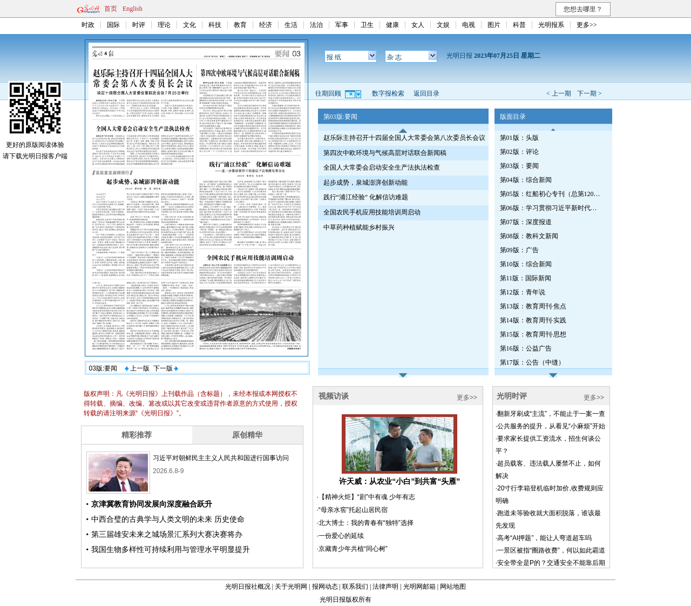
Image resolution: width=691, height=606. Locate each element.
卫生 (367, 25)
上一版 (137, 368)
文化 (189, 25)
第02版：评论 (519, 152)
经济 (265, 25)
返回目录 (426, 93)
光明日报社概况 (247, 586)
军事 (341, 25)
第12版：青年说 (522, 292)
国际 (113, 25)
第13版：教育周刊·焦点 (533, 306)
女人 (417, 25)
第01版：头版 (519, 138)
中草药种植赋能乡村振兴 (359, 227)
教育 (240, 25)
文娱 (443, 25)
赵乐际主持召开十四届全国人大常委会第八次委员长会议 (404, 138)
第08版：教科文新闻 (529, 236)
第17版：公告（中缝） (532, 362)
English (133, 8)
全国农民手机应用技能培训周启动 (372, 212)
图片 (493, 25)
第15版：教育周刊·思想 (533, 334)
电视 (468, 25)
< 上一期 (558, 93)
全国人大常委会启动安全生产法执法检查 (381, 167)
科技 (214, 25)
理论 (164, 25)
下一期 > (589, 93)
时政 (88, 25)
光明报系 (551, 25)
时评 (138, 25)
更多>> (587, 25)
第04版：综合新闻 (526, 180)
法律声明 (385, 586)
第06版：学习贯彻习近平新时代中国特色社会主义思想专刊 (551, 208)
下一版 (165, 368)
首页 (110, 8)
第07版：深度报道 (526, 222)
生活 (290, 25)
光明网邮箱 (419, 586)
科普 (519, 25)
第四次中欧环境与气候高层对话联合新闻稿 (384, 153)
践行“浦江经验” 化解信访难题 (366, 197)
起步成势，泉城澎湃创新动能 (365, 182)
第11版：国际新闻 (526, 278)
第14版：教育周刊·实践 (533, 320)
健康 (392, 25)
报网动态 (325, 586)
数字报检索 (388, 93)
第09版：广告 (519, 250)
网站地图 (453, 586)
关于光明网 (291, 586)
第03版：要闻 (519, 166)
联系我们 (355, 586)
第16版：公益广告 (526, 348)
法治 (316, 25)
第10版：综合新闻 (526, 264)
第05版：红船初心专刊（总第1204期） (551, 194)
